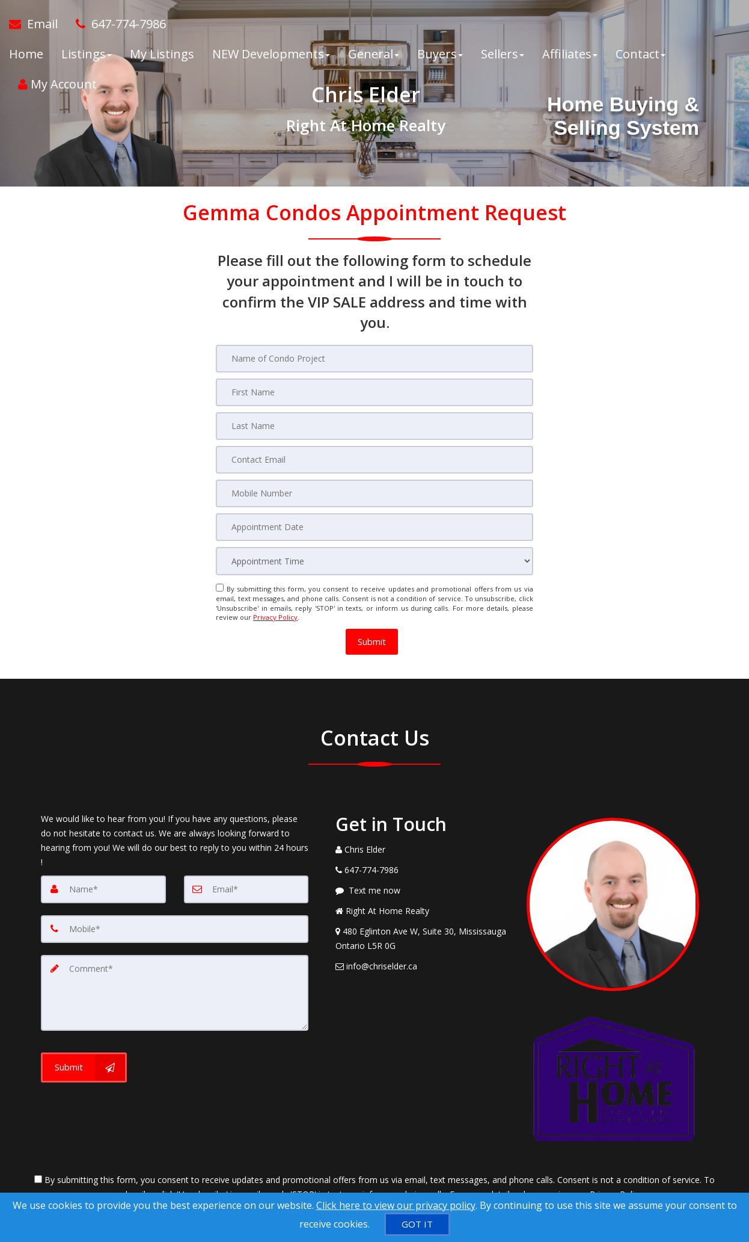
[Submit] (84, 1067)
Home (26, 54)
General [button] (373, 54)
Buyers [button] (440, 54)
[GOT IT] (417, 1224)
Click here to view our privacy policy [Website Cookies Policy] (395, 1205)
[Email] (246, 889)
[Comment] (174, 992)
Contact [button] (640, 54)
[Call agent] (116, 24)
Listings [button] (86, 54)
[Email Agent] (38, 24)
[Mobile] (174, 928)
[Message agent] (422, 890)
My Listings (162, 54)
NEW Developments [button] (271, 54)
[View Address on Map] (422, 938)
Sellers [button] (502, 54)
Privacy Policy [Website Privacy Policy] (275, 617)
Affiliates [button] (570, 54)
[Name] (103, 889)
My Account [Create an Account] (57, 84)
